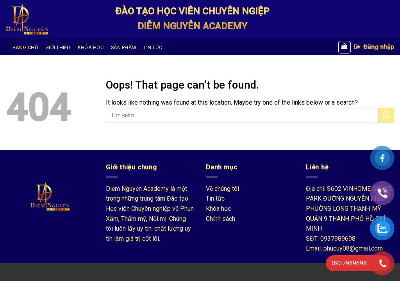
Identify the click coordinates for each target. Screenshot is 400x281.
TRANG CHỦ (24, 47)
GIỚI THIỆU (57, 47)
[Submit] (386, 115)
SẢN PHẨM (123, 47)
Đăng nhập (374, 47)
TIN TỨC (152, 47)
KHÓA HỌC (91, 47)
